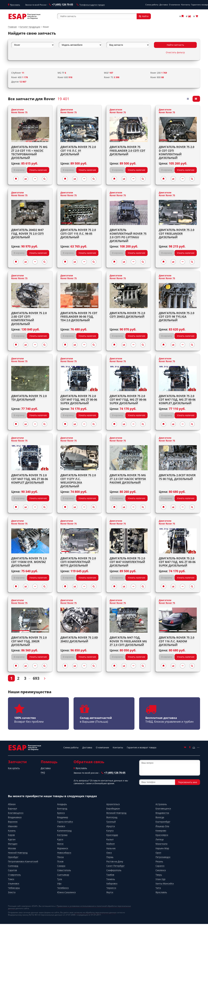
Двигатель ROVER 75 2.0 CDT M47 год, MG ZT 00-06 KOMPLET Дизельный (177, 399)
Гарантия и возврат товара (141, 747)
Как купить (14, 768)
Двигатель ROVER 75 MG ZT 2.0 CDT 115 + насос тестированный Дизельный (29, 152)
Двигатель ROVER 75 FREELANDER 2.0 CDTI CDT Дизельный (127, 150)
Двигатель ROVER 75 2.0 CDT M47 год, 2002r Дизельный (29, 641)
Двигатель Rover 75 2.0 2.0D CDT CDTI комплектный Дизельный (29, 318)
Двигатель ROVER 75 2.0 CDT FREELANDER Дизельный (176, 233)
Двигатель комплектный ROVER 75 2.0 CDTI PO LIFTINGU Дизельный (128, 235)
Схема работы (151, 4)
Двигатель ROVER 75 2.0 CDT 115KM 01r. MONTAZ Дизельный (29, 561)
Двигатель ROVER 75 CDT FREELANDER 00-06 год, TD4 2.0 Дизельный (78, 316)
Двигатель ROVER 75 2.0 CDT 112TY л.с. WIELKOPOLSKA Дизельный (78, 480)
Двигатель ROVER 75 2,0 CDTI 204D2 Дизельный (127, 314)
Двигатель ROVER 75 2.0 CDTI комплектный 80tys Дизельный (78, 561)
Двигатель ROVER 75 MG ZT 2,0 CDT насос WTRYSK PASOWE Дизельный (128, 478)
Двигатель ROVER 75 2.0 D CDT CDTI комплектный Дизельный (176, 152)
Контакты (185, 4)
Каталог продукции (30, 26)
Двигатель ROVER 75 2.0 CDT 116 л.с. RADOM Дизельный (176, 641)
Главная (12, 26)
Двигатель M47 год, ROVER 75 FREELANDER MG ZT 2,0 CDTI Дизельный (128, 641)
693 (36, 678)
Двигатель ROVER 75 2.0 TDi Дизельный (29, 397)
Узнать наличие (38, 169)
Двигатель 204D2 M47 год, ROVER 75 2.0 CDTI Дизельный (27, 233)
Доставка (163, 4)
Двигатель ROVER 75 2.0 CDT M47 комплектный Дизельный (127, 561)
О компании (174, 4)
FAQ (43, 772)
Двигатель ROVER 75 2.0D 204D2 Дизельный (79, 639)
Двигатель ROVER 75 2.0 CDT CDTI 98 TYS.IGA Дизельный (176, 316)
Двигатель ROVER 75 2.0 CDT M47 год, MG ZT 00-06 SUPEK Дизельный (78, 399)
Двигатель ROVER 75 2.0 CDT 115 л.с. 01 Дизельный (78, 150)
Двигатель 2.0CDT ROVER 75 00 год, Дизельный (177, 477)
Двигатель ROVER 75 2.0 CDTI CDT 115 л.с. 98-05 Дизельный (78, 233)
